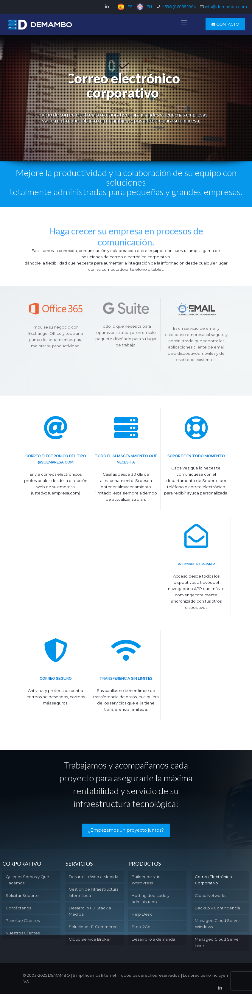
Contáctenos (18, 908)
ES (130, 6)
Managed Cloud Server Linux (217, 942)
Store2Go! (141, 926)
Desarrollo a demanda (153, 939)
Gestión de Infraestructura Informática (94, 892)
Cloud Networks (210, 895)
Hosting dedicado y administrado (150, 898)
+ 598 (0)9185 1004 (179, 6)
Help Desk (142, 914)
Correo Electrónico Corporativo (213, 879)
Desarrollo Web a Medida (93, 876)
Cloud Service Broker (90, 939)
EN (149, 6)
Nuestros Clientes (23, 933)
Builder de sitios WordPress (147, 879)
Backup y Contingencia (217, 908)
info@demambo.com (226, 6)
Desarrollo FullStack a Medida (90, 911)
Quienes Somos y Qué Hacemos (27, 879)
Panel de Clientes (23, 920)
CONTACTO (225, 24)
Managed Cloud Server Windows (217, 923)
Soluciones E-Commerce (93, 926)
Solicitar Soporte (22, 895)
